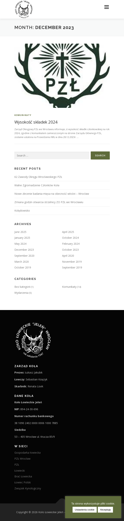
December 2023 (24, 249)
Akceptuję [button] (105, 509)
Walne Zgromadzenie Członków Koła (36, 185)
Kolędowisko (22, 210)
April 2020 (68, 255)
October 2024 (70, 237)
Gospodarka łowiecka (27, 452)
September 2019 (72, 267)
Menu (106, 7)
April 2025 (68, 232)
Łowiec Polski (22, 482)
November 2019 (72, 261)
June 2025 (20, 232)
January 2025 (22, 237)
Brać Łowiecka (23, 476)
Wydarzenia (21, 292)
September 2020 (24, 255)
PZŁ (16, 464)
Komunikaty (22, 115)
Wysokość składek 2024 (36, 122)
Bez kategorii (22, 286)
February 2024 (70, 243)
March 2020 (21, 261)
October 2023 (70, 249)
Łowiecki (19, 470)
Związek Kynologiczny (27, 488)
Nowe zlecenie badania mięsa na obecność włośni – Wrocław (51, 193)
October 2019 (22, 267)
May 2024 (20, 243)
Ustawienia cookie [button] (84, 509)
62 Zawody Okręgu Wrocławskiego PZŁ (38, 177)
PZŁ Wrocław (22, 458)
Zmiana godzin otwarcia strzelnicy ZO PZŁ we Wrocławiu (48, 202)
